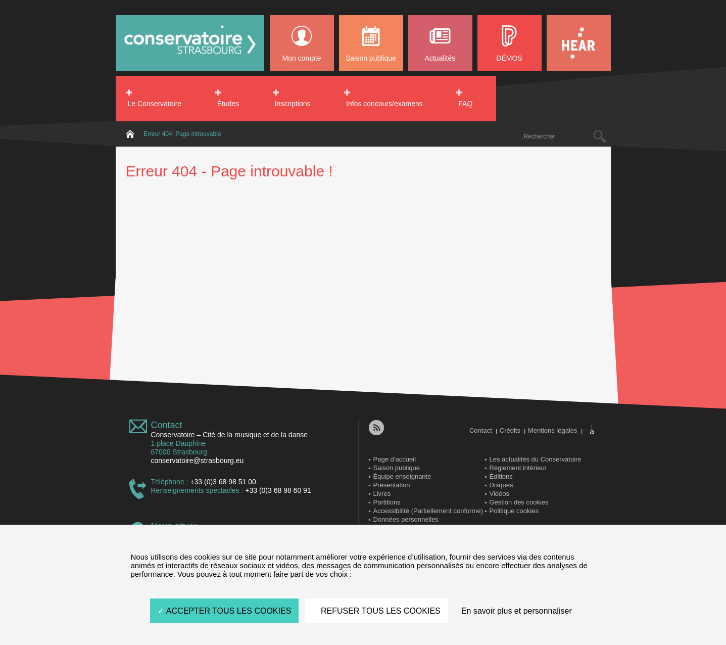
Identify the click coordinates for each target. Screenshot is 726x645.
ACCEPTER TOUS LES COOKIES (224, 611)
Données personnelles (406, 519)
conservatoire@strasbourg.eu (197, 460)
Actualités (440, 58)
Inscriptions (293, 104)
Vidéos (500, 493)
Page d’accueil (394, 459)
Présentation (391, 485)
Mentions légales (552, 430)
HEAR (579, 43)
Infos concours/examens (384, 104)
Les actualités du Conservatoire (536, 459)
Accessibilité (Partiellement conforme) (428, 511)
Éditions (501, 476)
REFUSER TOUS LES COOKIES (376, 611)
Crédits (510, 430)
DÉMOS (509, 58)
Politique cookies (514, 511)
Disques (501, 485)
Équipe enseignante (402, 476)
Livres (382, 493)
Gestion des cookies (519, 502)
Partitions (387, 502)
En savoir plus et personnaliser (516, 611)
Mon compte (301, 58)
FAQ (465, 104)
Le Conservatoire (155, 104)
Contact (166, 425)
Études (228, 104)
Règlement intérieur (518, 468)
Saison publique (371, 58)
